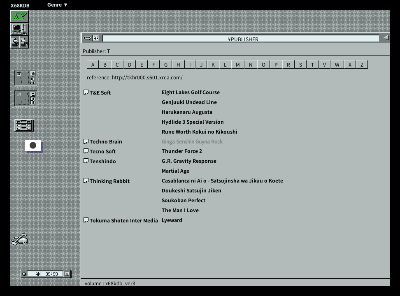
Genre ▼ (57, 5)
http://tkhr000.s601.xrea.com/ (147, 77)
